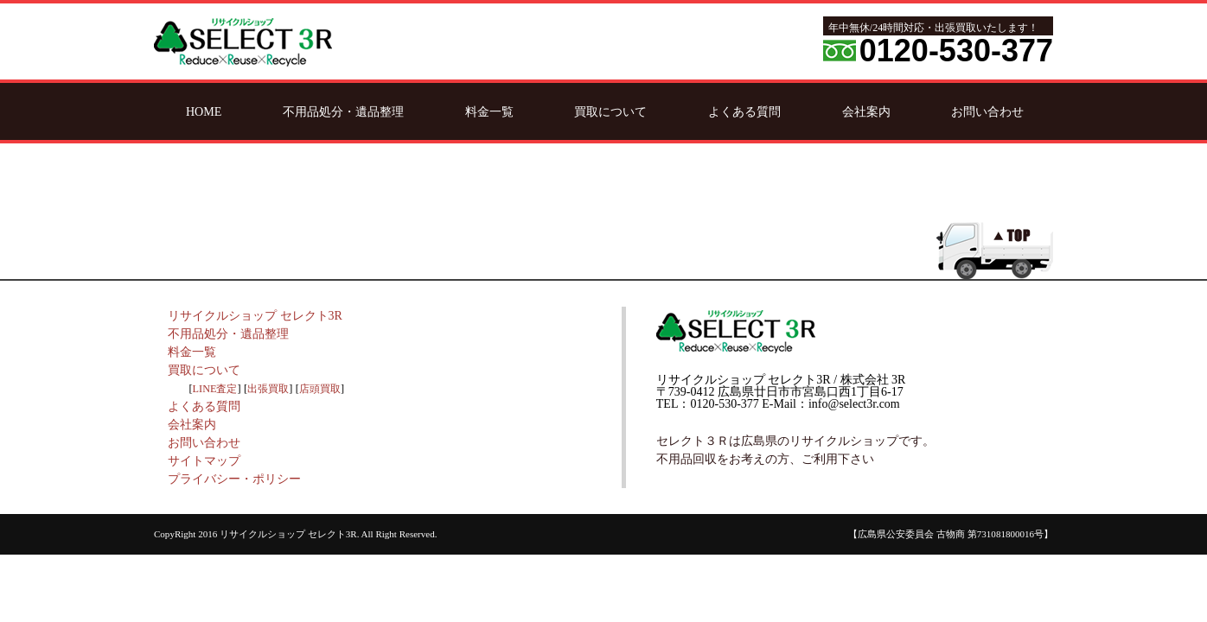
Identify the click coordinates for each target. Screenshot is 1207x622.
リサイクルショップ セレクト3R (255, 315)
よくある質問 (744, 111)
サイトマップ (204, 460)
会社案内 (866, 111)
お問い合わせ (987, 111)
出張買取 (268, 389)
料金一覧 (489, 111)
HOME (203, 111)
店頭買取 (320, 389)
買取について (610, 111)
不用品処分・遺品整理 (343, 111)
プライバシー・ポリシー (234, 479)
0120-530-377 (956, 50)
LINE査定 (215, 389)
